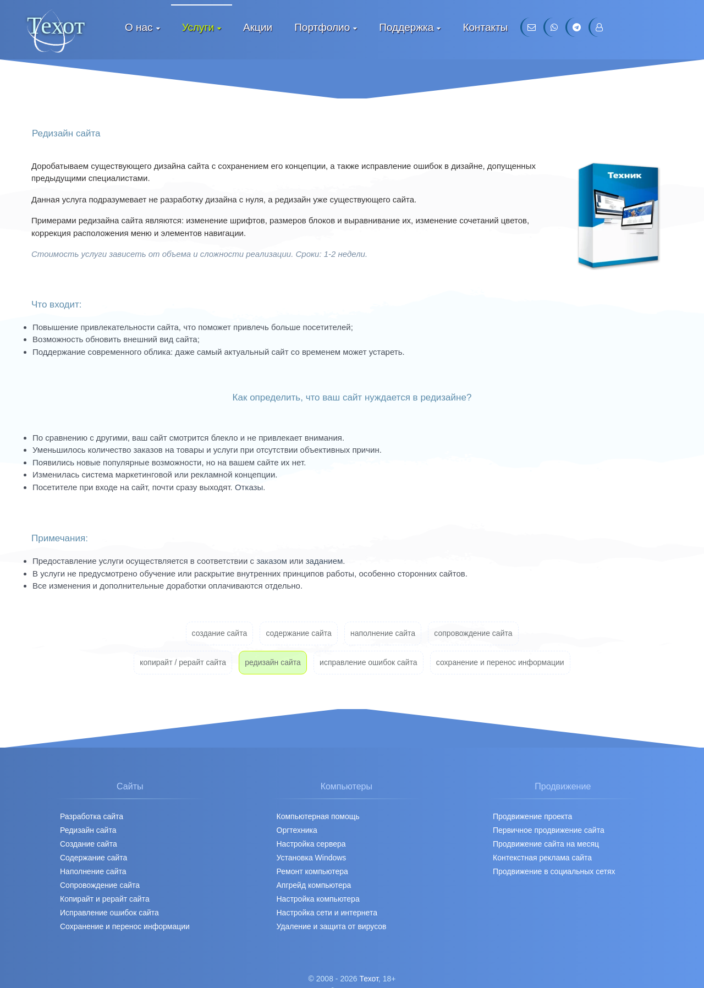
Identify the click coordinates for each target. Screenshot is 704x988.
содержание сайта (298, 633)
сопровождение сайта (473, 633)
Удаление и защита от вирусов (332, 926)
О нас (139, 27)
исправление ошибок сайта (368, 662)
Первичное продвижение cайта (548, 830)
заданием (324, 561)
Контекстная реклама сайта (542, 857)
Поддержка (406, 27)
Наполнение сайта (93, 871)
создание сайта (220, 633)
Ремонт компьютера (312, 871)
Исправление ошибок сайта (109, 912)
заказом (271, 561)
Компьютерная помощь (318, 816)
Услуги (198, 27)
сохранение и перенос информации (500, 662)
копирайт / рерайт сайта (183, 662)
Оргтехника (297, 830)
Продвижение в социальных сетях (554, 871)
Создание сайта (88, 843)
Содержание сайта (93, 857)
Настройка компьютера (318, 898)
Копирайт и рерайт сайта (105, 898)
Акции (257, 27)
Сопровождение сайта (100, 885)
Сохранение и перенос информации (125, 926)
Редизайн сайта (88, 830)
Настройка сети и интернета (327, 912)
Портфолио (322, 27)
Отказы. (250, 487)
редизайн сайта (273, 662)
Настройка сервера (311, 843)
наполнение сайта (382, 633)
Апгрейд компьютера (314, 885)
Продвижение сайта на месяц (546, 843)
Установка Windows (311, 857)
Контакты (485, 27)
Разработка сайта (91, 816)
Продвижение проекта (532, 816)
